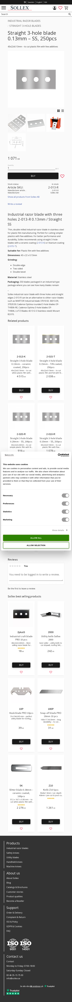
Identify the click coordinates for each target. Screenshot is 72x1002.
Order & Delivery (14, 912)
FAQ (8, 931)
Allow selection (36, 545)
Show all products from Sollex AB (24, 196)
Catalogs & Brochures (17, 887)
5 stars (19, 566)
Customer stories (14, 891)
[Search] (69, 14)
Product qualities (14, 896)
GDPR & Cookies (14, 926)
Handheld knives (14, 862)
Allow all (36, 538)
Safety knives (12, 852)
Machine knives (13, 866)
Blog (8, 882)
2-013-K (41, 242)
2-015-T (12, 246)
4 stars (17, 566)
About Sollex (12, 878)
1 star (10, 566)
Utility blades (12, 857)
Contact (10, 961)
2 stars (12, 566)
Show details (58, 530)
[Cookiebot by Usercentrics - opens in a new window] (57, 455)
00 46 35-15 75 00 (14, 975)
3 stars (15, 566)
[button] (3, 8)
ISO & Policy (12, 921)
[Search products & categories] (33, 14)
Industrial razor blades (17, 848)
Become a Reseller (15, 901)
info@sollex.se (13, 978)
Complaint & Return (16, 917)
